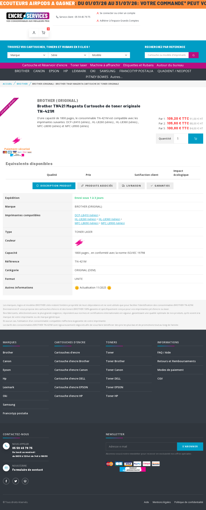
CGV (160, 378)
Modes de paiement (170, 370)
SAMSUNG (107, 71)
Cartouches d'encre (67, 352)
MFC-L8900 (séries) (113, 223)
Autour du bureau (170, 65)
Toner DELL (113, 378)
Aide (146, 502)
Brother (8, 352)
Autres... (116, 77)
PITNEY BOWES (97, 77)
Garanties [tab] (160, 185)
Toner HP (112, 396)
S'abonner (190, 446)
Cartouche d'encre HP (68, 396)
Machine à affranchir (105, 65)
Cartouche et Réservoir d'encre (44, 65)
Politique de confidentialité (188, 502)
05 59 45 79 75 (22, 448)
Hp (4, 378)
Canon (7, 361)
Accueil (7, 83)
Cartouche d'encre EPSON (71, 387)
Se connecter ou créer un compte (115, 13)
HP (66, 71)
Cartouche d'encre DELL (69, 378)
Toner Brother (115, 361)
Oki (5, 396)
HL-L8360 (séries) (109, 219)
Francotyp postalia (15, 413)
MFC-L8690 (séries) (86, 223)
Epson (7, 370)
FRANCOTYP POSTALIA (136, 71)
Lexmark (8, 387)
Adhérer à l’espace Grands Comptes (117, 20)
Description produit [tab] (54, 185)
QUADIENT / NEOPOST (174, 71)
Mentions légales (162, 502)
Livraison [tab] (131, 185)
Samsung (9, 404)
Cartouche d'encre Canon (71, 370)
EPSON (54, 71)
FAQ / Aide (164, 352)
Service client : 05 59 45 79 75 (73, 17)
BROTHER (22, 71)
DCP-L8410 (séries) (86, 215)
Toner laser (78, 65)
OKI (92, 71)
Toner (110, 352)
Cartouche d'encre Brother (71, 361)
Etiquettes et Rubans (138, 65)
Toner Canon (114, 370)
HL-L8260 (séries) (85, 219)
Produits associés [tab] (97, 185)
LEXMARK (79, 71)
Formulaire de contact (27, 469)
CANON (39, 71)
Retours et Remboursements (176, 361)
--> (27, 55)
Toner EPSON (114, 387)
